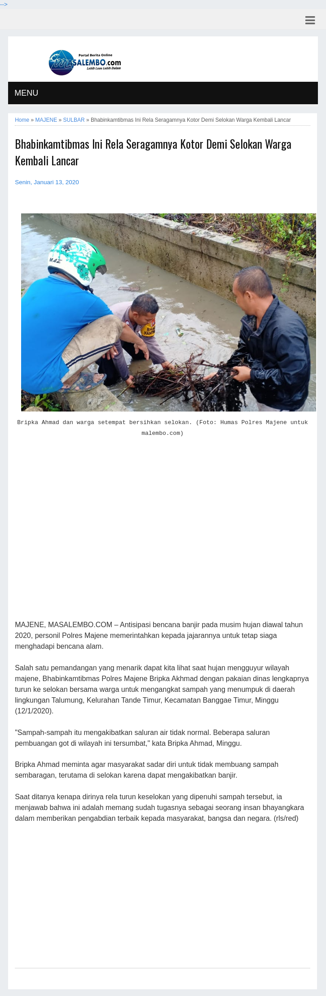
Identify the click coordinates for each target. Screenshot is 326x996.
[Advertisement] (162, 535)
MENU (26, 93)
